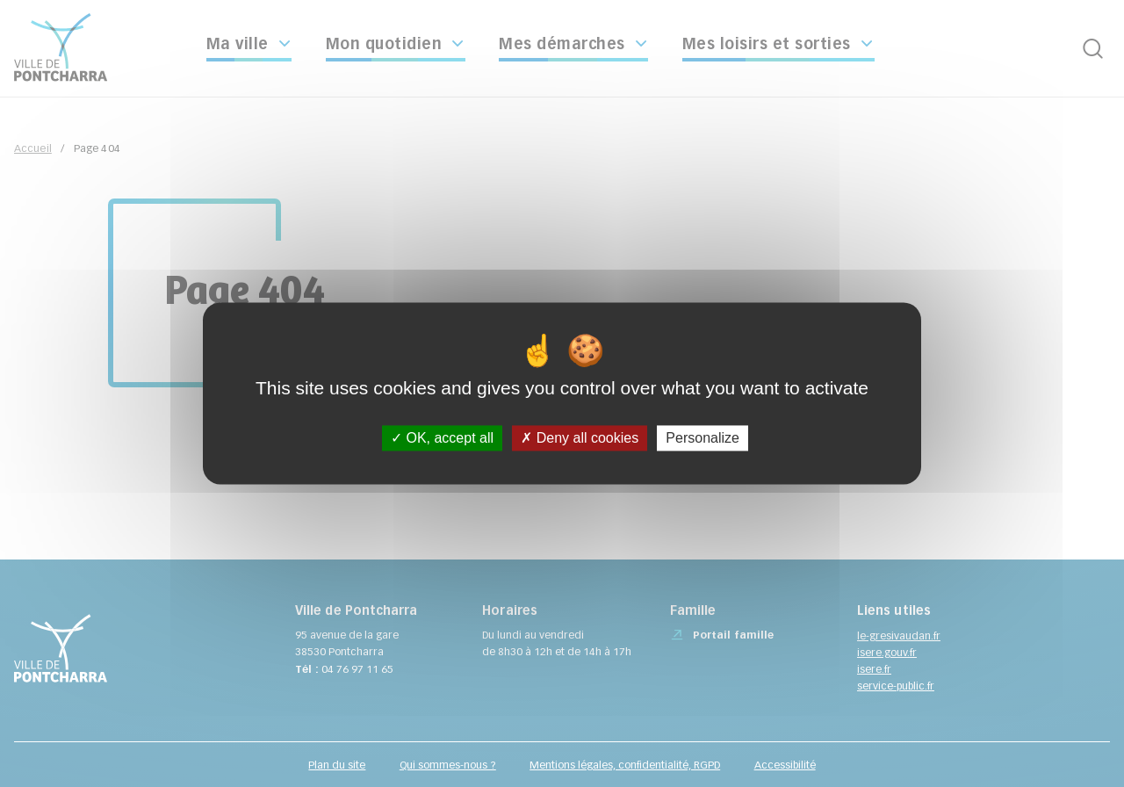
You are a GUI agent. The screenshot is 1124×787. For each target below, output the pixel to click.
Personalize (702, 437)
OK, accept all (442, 437)
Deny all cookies (579, 437)
